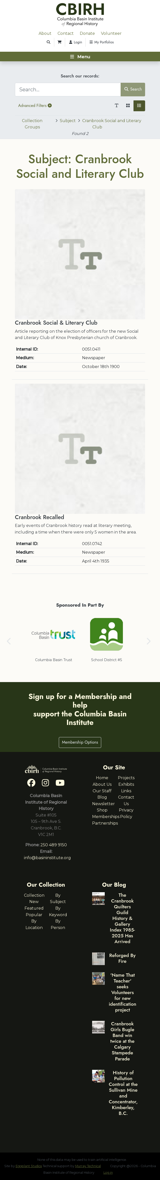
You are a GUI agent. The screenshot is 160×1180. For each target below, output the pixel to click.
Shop (102, 810)
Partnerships (105, 823)
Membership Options (80, 742)
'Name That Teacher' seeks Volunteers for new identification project (122, 992)
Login (75, 42)
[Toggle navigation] (80, 56)
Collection (34, 895)
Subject (68, 120)
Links (126, 791)
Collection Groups (32, 124)
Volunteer (111, 33)
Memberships (105, 816)
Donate (87, 33)
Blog (102, 797)
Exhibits (126, 784)
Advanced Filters (35, 105)
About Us (102, 784)
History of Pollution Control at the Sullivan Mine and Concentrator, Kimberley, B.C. (123, 1093)
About (45, 33)
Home (102, 777)
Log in (108, 1172)
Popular (34, 914)
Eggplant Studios (29, 1166)
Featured (34, 908)
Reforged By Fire (122, 958)
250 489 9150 (53, 844)
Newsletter (103, 803)
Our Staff (102, 791)
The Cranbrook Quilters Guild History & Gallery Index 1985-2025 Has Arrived (122, 918)
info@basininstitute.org (47, 857)
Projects (126, 777)
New (34, 901)
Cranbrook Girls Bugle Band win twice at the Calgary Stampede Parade (122, 1041)
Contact (66, 33)
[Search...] (68, 89)
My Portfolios (101, 42)
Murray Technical (88, 1166)
